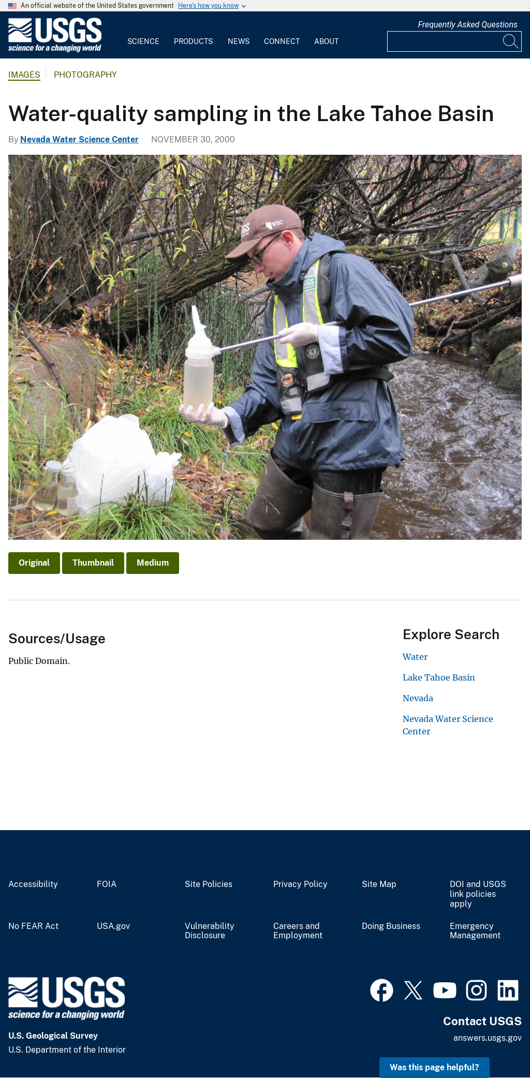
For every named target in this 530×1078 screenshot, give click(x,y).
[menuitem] (143, 35)
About (326, 41)
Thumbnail (93, 563)
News (238, 41)
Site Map (379, 884)
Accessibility (33, 884)
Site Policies (208, 884)
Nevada (418, 698)
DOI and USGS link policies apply (478, 894)
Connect (282, 41)
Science (143, 41)
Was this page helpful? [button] (434, 1067)
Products (193, 41)
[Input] (454, 41)
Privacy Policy (300, 884)
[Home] (54, 50)
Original (34, 563)
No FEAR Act (33, 926)
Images (24, 75)
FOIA (106, 884)
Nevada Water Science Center (79, 139)
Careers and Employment (297, 931)
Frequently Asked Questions (468, 24)
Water (415, 657)
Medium (153, 563)
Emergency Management (475, 931)
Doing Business (391, 926)
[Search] (511, 41)
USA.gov (113, 926)
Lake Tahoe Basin (439, 677)
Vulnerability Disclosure (209, 931)
